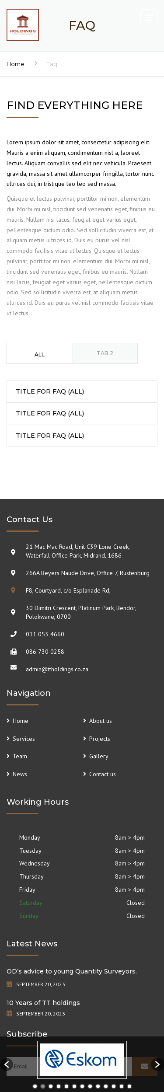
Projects (99, 739)
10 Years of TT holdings (43, 1003)
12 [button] (121, 1086)
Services (24, 739)
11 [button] (113, 1086)
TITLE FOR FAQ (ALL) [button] (50, 391)
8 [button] (90, 1086)
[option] (82, 1060)
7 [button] (82, 1086)
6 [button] (74, 1086)
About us (100, 721)
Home (15, 63)
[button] (6, 1064)
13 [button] (129, 1086)
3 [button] (50, 1086)
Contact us (102, 774)
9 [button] (98, 1086)
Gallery (98, 756)
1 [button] (35, 1086)
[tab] (39, 353)
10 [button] (105, 1086)
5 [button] (66, 1086)
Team (20, 756)
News (20, 774)
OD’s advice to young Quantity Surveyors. (72, 971)
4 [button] (58, 1086)
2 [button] (42, 1086)
